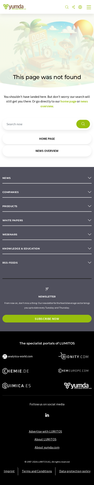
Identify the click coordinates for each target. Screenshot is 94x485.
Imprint (9, 471)
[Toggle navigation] (89, 7)
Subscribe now (47, 319)
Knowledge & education (21, 248)
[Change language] (80, 7)
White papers (12, 220)
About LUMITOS (45, 439)
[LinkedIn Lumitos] (47, 415)
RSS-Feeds (10, 262)
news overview (47, 151)
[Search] (67, 7)
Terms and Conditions (37, 471)
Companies (10, 192)
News (6, 177)
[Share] (73, 7)
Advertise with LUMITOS (45, 431)
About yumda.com (47, 447)
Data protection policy (74, 471)
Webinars (9, 234)
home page (68, 101)
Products (9, 206)
